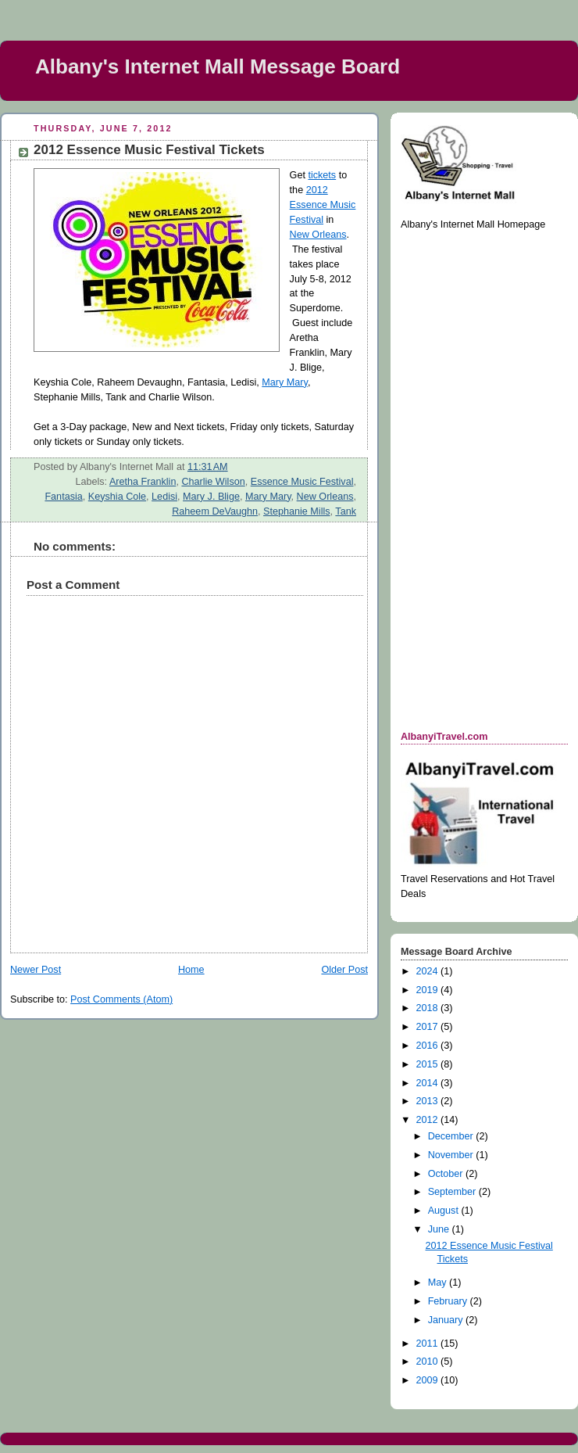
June (440, 1229)
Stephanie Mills (296, 511)
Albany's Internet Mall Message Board (217, 66)
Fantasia (63, 496)
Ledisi (164, 496)
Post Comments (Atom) (121, 999)
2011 (428, 1343)
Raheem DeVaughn (215, 511)
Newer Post (35, 969)
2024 (428, 971)
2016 (428, 1045)
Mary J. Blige (211, 496)
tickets (322, 175)
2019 (428, 990)
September (453, 1191)
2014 (428, 1083)
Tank (345, 511)
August (445, 1210)
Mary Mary (285, 382)
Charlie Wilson (212, 481)
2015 (428, 1064)
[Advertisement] (463, 479)
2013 (428, 1101)
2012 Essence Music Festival (323, 205)
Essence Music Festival (302, 481)
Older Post (344, 969)
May (438, 1282)
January (447, 1320)
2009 (428, 1380)
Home (191, 969)
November (452, 1155)
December (452, 1136)
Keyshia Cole (117, 496)
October (447, 1173)
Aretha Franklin (143, 481)
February (449, 1301)
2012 (428, 1119)
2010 (428, 1361)
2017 (428, 1026)
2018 (428, 1008)
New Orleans (318, 234)
